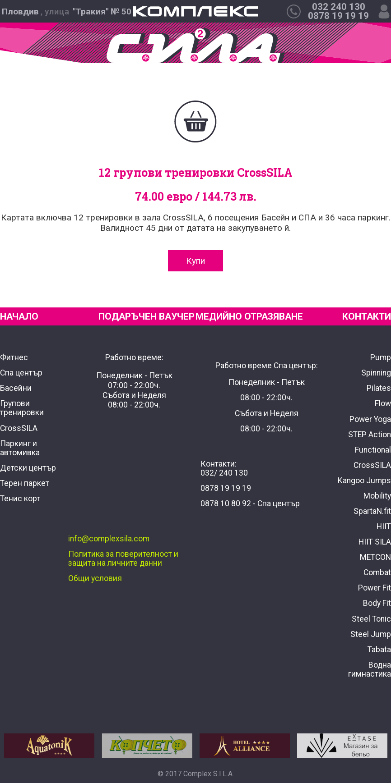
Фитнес (14, 357)
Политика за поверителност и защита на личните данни (123, 558)
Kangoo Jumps (364, 480)
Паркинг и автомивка (20, 448)
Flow (383, 403)
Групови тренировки (22, 408)
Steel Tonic (371, 618)
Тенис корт (20, 498)
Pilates (379, 388)
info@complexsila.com (108, 538)
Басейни (16, 388)
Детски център (28, 467)
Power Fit (374, 587)
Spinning (376, 372)
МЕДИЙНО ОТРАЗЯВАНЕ (249, 316)
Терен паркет (24, 483)
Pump (380, 357)
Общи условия (95, 578)
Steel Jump (370, 634)
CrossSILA (18, 428)
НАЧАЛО (19, 316)
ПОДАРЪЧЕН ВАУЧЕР (146, 316)
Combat (377, 572)
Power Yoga (370, 419)
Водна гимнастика (369, 669)
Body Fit (377, 603)
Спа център (21, 372)
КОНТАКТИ (366, 316)
